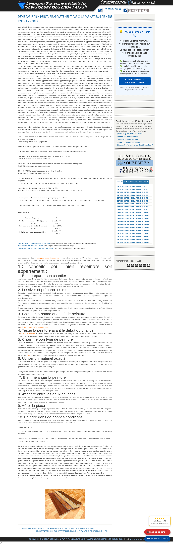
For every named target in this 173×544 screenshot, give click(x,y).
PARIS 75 (119, 182)
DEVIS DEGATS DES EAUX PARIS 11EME (133, 216)
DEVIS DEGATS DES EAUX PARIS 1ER (132, 186)
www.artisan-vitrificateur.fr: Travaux (31, 246)
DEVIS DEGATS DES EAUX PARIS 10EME (133, 213)
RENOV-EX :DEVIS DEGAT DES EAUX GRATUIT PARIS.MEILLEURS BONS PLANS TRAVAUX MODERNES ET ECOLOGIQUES (76, 539)
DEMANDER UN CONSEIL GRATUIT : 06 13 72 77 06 (134, 81)
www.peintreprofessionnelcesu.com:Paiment (34, 243)
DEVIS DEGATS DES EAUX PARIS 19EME (133, 239)
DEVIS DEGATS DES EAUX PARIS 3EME (132, 192)
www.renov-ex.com (136, 539)
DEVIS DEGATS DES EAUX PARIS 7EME (132, 204)
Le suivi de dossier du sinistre (128, 142)
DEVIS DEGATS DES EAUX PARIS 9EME (132, 210)
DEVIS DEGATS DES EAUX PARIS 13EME (133, 221)
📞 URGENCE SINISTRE (156, 532)
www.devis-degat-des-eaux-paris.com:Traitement (35, 248)
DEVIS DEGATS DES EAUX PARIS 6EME (132, 201)
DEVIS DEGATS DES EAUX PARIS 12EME (133, 219)
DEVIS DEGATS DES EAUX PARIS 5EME (132, 198)
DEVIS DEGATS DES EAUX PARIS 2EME (132, 189)
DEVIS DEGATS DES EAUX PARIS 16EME (133, 230)
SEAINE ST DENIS (141, 182)
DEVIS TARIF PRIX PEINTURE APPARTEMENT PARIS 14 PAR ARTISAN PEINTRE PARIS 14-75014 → (73, 531)
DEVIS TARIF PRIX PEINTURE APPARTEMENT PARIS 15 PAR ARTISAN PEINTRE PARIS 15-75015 (65, 18)
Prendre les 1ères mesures (127, 137)
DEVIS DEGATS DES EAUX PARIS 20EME (133, 242)
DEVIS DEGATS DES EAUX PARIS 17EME (133, 233)
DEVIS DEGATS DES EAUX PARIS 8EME (132, 207)
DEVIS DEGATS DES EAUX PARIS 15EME (133, 227)
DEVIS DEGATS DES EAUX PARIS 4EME (132, 195)
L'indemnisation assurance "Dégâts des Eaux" (135, 145)
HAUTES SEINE (129, 182)
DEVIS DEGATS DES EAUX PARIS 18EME (133, 236)
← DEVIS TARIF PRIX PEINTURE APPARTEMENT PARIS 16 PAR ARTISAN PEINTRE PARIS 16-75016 (56, 528)
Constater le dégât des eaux (128, 139)
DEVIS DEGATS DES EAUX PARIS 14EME (133, 224)
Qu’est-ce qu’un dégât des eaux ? (130, 134)
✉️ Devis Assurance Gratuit (157, 539)
